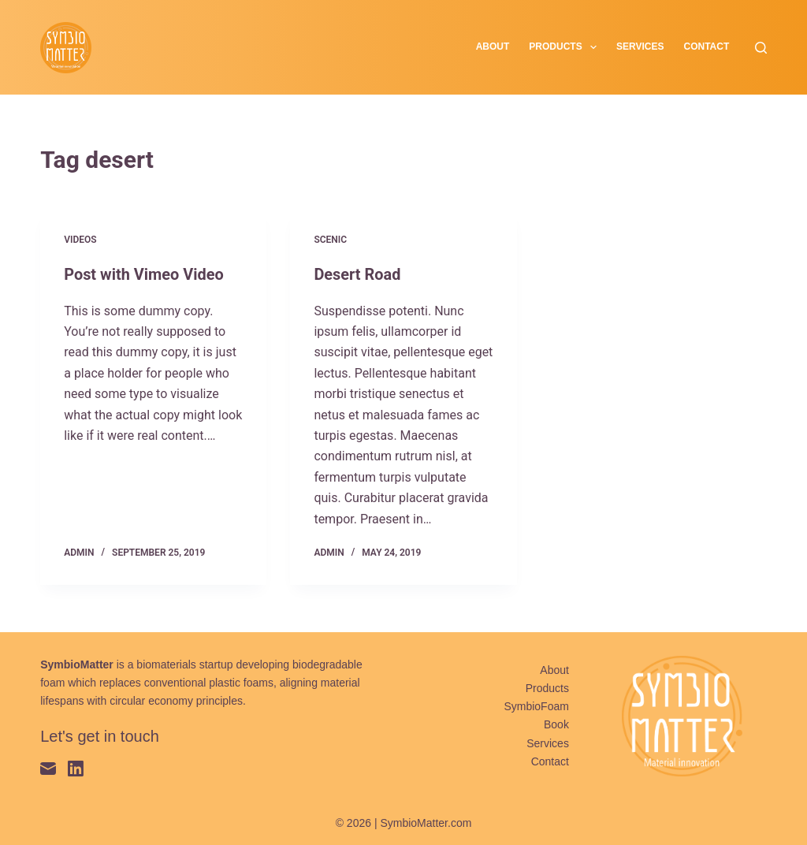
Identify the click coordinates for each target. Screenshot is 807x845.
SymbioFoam (536, 705)
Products (566, 47)
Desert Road (357, 274)
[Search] (761, 48)
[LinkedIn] (76, 768)
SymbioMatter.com (425, 822)
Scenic (330, 239)
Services (640, 46)
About (493, 46)
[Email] (48, 768)
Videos (80, 239)
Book (556, 724)
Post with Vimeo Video (144, 274)
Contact (707, 46)
